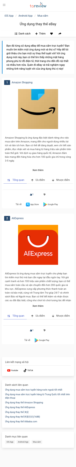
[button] (4, 5)
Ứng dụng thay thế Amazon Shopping (24, 402)
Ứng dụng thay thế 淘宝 (17, 412)
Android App (25, 15)
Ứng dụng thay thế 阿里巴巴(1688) (22, 416)
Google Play (50, 204)
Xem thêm (38, 170)
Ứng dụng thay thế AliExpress (20, 407)
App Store (32, 204)
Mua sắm (42, 15)
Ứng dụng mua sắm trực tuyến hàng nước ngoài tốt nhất (33, 389)
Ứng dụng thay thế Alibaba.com (21, 421)
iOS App (9, 15)
